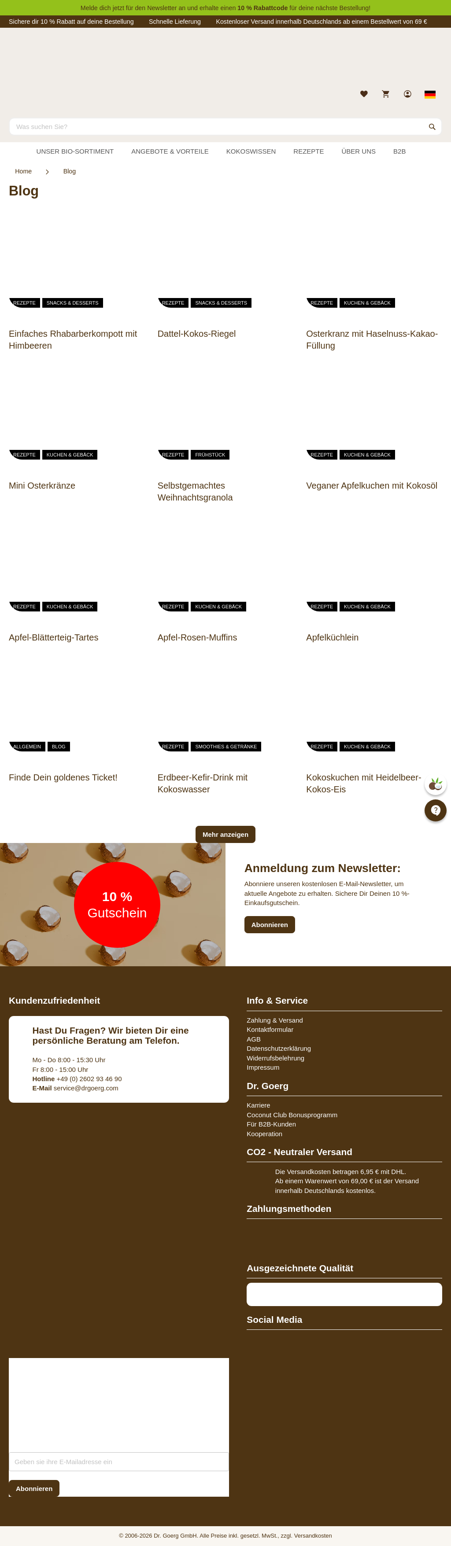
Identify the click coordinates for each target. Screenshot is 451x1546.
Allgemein (27, 746)
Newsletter (162, 7)
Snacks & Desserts (73, 303)
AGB (254, 1039)
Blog (59, 746)
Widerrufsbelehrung (275, 1058)
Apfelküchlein (332, 637)
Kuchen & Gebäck (367, 303)
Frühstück (210, 454)
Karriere (258, 1105)
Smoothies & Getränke (226, 746)
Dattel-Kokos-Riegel (197, 334)
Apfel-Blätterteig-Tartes (53, 637)
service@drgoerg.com (75, 1088)
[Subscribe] (34, 1488)
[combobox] (225, 126)
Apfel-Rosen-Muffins (197, 637)
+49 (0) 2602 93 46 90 (77, 1078)
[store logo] (225, 61)
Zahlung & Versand (275, 1020)
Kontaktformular (270, 1029)
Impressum (263, 1067)
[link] (408, 95)
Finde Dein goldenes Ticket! (63, 777)
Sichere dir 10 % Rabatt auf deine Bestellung (71, 21)
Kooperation (264, 1133)
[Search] (432, 126)
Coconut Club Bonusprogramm (292, 1115)
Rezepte (24, 303)
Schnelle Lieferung (175, 21)
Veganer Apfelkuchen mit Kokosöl (371, 485)
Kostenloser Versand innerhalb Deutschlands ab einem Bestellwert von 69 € (321, 21)
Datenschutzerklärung (279, 1048)
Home (23, 171)
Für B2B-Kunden (271, 1124)
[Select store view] (430, 94)
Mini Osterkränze (42, 485)
